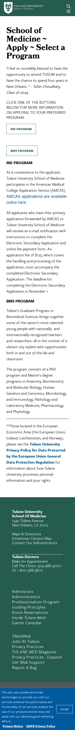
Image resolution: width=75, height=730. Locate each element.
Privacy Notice (13, 726)
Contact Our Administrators (34, 542)
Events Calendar (27, 623)
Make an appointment (30, 561)
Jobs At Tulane (25, 641)
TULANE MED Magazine (34, 652)
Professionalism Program (35, 602)
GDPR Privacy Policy (40, 726)
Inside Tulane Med (28, 617)
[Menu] (68, 11)
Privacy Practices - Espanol (37, 657)
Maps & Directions (26, 533)
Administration (26, 596)
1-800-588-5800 (30, 570)
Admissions (23, 591)
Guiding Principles (29, 607)
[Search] (68, 6)
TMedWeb (21, 636)
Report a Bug (24, 667)
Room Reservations (30, 612)
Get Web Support (28, 662)
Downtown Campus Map (31, 538)
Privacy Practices (28, 646)
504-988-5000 (49, 565)
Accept (64, 709)
